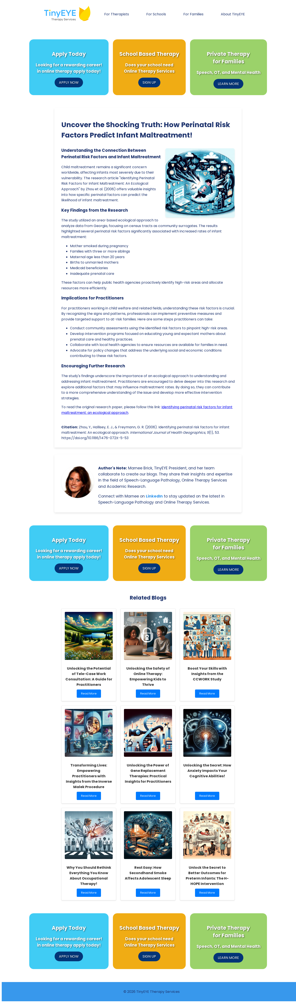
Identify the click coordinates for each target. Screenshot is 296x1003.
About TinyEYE (233, 14)
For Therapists (116, 14)
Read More (90, 694)
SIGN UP (149, 82)
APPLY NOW (69, 82)
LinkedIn (154, 496)
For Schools (156, 14)
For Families (193, 14)
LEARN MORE (228, 83)
